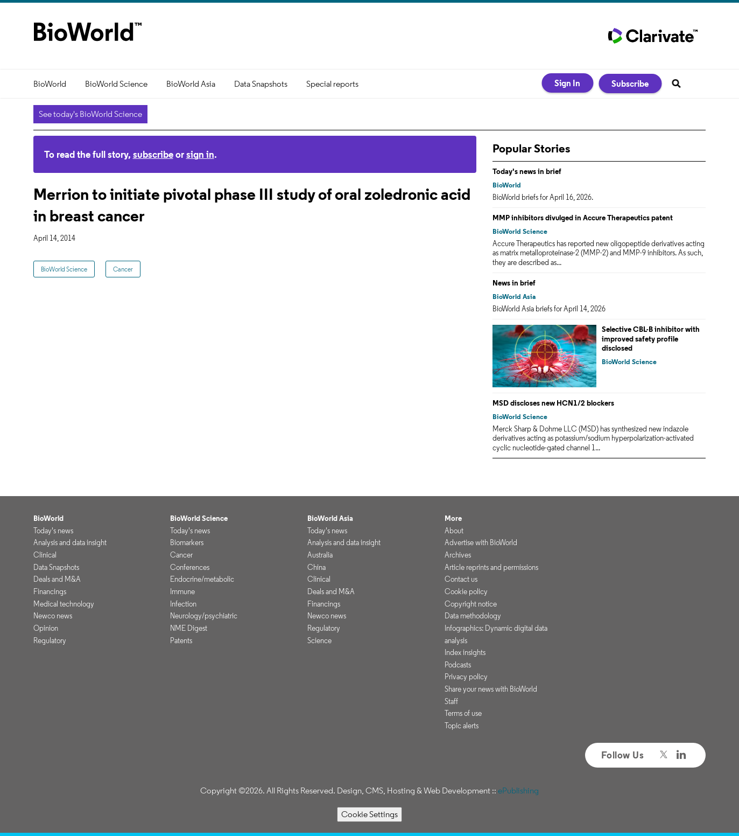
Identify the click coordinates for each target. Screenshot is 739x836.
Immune (182, 591)
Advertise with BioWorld (481, 542)
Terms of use (463, 713)
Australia (320, 555)
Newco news (52, 616)
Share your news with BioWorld (491, 689)
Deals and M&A (57, 579)
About (454, 530)
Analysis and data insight (70, 542)
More (453, 518)
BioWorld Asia (190, 84)
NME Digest (188, 628)
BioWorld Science (116, 84)
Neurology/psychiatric (203, 616)
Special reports (332, 84)
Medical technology (63, 604)
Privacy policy (466, 676)
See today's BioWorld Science (90, 114)
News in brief (514, 283)
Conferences (189, 567)
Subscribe (630, 83)
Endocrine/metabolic (202, 579)
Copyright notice (471, 604)
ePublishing (518, 790)
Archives (458, 555)
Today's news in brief (526, 171)
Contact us (461, 579)
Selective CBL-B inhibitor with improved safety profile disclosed (651, 338)
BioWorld (49, 84)
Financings (49, 591)
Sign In (567, 83)
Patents (181, 640)
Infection (183, 604)
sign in (200, 154)
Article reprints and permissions (491, 567)
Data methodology (473, 616)
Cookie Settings (369, 814)
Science (319, 640)
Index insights (465, 652)
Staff (451, 701)
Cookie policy (466, 591)
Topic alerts (461, 725)
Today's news (53, 530)
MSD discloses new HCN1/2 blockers (553, 403)
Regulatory (49, 640)
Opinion (45, 628)
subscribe (153, 154)
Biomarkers (186, 542)
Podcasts (458, 665)
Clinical (45, 555)
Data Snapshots (260, 84)
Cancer (123, 269)
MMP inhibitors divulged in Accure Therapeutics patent (582, 217)
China (316, 567)
